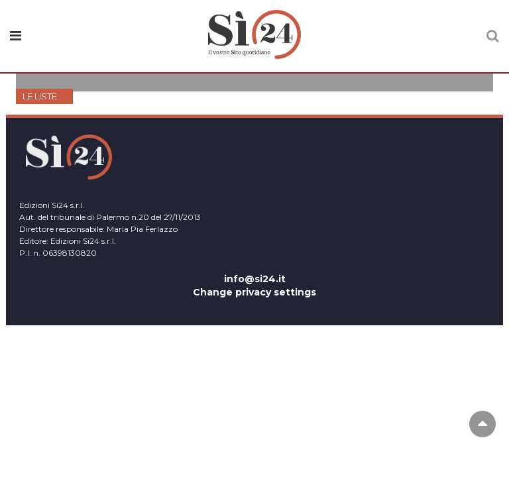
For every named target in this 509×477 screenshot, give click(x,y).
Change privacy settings (254, 292)
